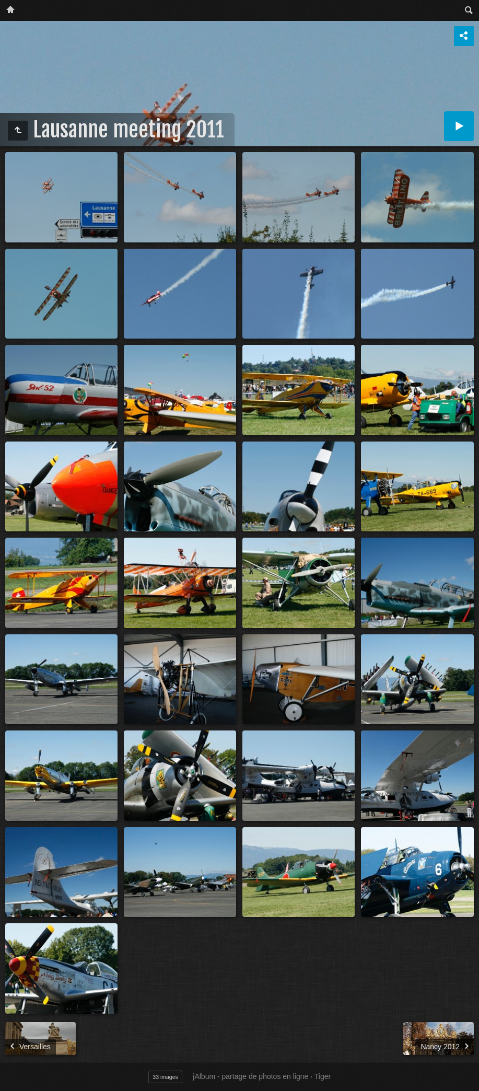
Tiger (322, 1076)
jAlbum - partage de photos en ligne (250, 1076)
